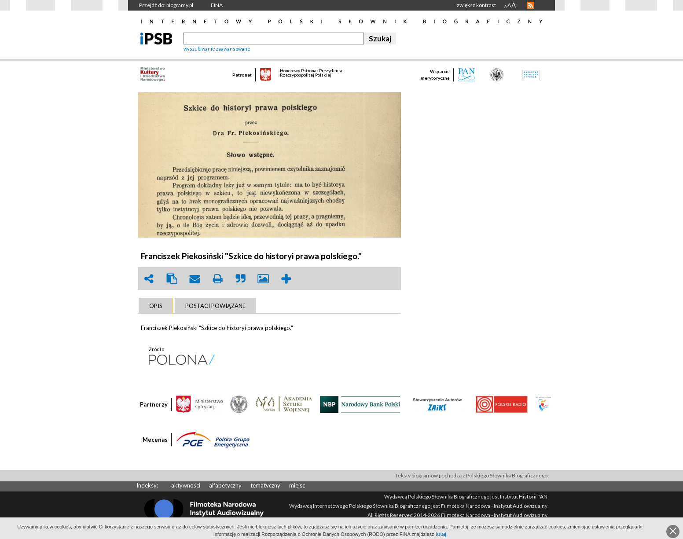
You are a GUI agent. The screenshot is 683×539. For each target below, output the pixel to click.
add (286, 278)
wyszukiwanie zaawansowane (217, 48)
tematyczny (265, 485)
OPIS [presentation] (155, 305)
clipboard (171, 278)
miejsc (297, 485)
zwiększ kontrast (476, 5)
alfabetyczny (225, 485)
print (217, 278)
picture (263, 278)
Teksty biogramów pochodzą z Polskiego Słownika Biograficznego (471, 475)
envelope (194, 278)
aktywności (185, 485)
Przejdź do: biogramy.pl (166, 5)
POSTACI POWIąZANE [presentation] (215, 305)
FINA (217, 5)
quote (240, 278)
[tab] (156, 306)
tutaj (441, 534)
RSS (530, 5)
